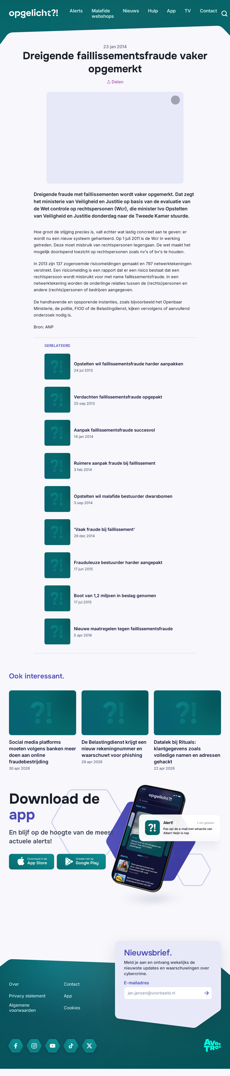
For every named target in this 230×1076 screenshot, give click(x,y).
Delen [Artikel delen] (115, 81)
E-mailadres (136, 982)
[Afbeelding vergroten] (188, 100)
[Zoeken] (224, 13)
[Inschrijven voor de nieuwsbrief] (206, 993)
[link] (33, 13)
